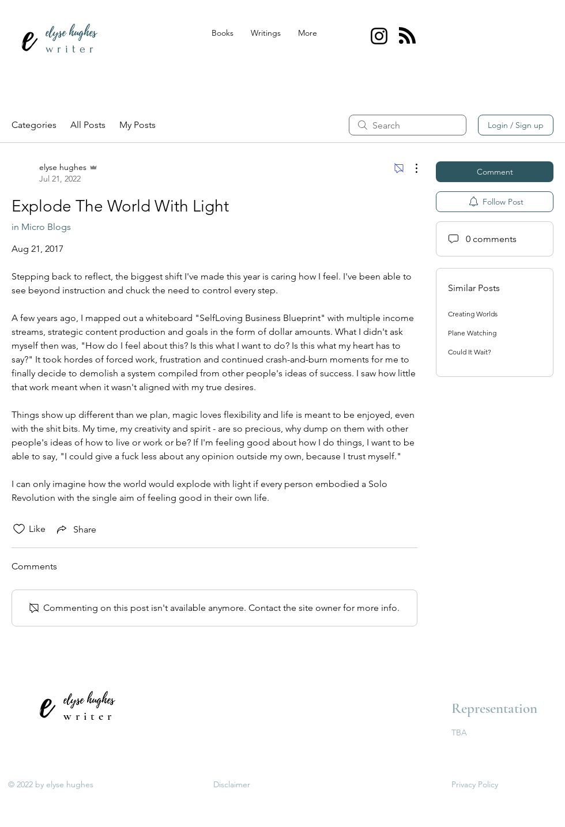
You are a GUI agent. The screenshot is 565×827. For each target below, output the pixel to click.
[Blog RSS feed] (407, 36)
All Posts (88, 124)
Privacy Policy (474, 784)
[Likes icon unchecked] (19, 529)
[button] (265, 32)
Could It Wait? (469, 352)
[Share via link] (75, 529)
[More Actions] (410, 168)
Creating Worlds (473, 313)
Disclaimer (231, 784)
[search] (407, 125)
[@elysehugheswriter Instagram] (379, 36)
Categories (34, 124)
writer (71, 49)
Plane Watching (472, 332)
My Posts (137, 124)
